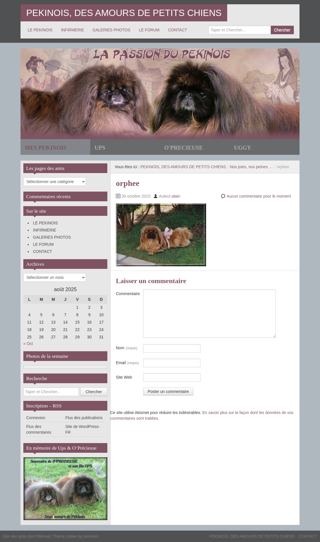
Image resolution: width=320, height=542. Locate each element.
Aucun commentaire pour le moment (259, 196)
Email (127, 363)
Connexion (35, 417)
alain (176, 196)
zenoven (90, 536)
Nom (126, 348)
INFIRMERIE (72, 30)
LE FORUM (149, 30)
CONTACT (177, 30)
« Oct (28, 343)
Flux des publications (84, 417)
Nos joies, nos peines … (251, 167)
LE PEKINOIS (40, 30)
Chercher (282, 30)
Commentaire (128, 293)
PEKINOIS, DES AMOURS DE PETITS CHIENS (123, 13)
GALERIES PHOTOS (111, 30)
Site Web (124, 377)
